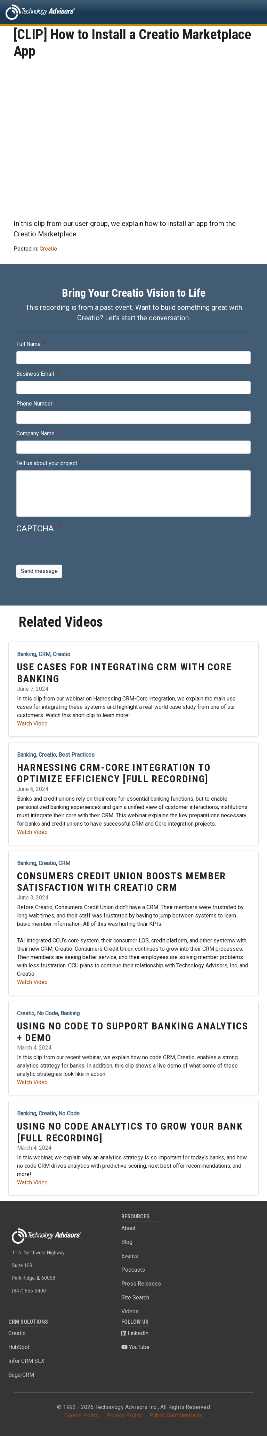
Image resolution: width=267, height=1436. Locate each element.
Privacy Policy (124, 1415)
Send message (39, 571)
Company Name (35, 433)
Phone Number (34, 403)
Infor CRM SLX (26, 1361)
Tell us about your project (46, 463)
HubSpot (19, 1347)
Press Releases (141, 1283)
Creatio (48, 248)
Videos (130, 1311)
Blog (126, 1242)
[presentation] (69, 551)
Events (129, 1256)
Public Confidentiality (176, 1415)
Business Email (35, 374)
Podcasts (133, 1270)
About (128, 1228)
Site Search (135, 1297)
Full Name (28, 344)
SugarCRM (21, 1375)
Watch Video (32, 723)
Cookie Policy (81, 1415)
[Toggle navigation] (251, 12)
